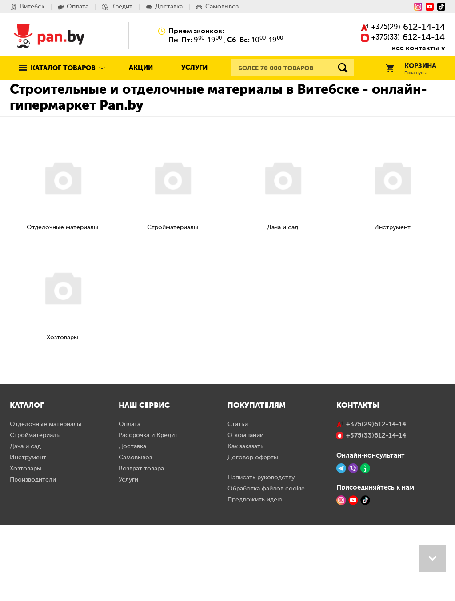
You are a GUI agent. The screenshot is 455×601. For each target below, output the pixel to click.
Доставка (132, 522)
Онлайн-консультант (370, 531)
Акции (141, 67)
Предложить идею (255, 575)
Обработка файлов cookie (266, 564)
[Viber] (353, 544)
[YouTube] (430, 7)
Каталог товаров (63, 68)
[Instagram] (418, 7)
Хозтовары (25, 544)
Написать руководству (261, 553)
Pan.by (49, 35)
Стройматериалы (35, 511)
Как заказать (245, 522)
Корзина (411, 69)
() (403, 28)
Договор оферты (253, 533)
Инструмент (28, 533)
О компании (245, 511)
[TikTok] (365, 576)
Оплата (129, 500)
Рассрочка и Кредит (148, 511)
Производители (33, 555)
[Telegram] (341, 544)
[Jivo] (365, 544)
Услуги (194, 67)
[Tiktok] (441, 7)
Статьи (238, 500)
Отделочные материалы (45, 500)
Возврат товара (141, 544)
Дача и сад (25, 522)
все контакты (415, 48)
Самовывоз (135, 533)
